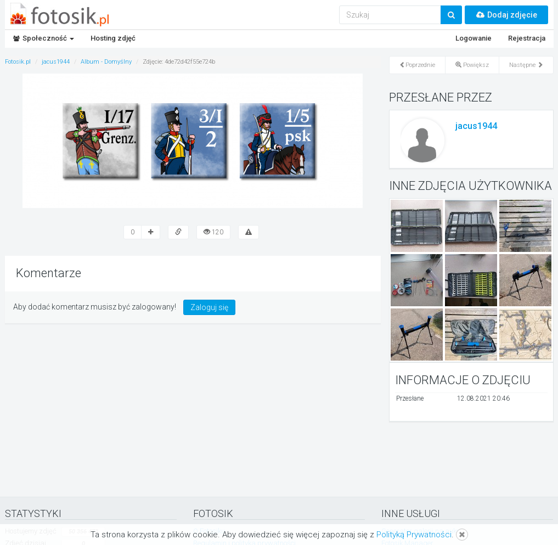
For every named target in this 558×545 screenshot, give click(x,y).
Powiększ (472, 65)
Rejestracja (526, 38)
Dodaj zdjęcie (506, 14)
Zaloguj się (209, 307)
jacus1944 (476, 126)
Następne (526, 65)
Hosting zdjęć (113, 38)
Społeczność (43, 38)
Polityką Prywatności (414, 535)
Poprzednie (417, 65)
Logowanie (473, 38)
